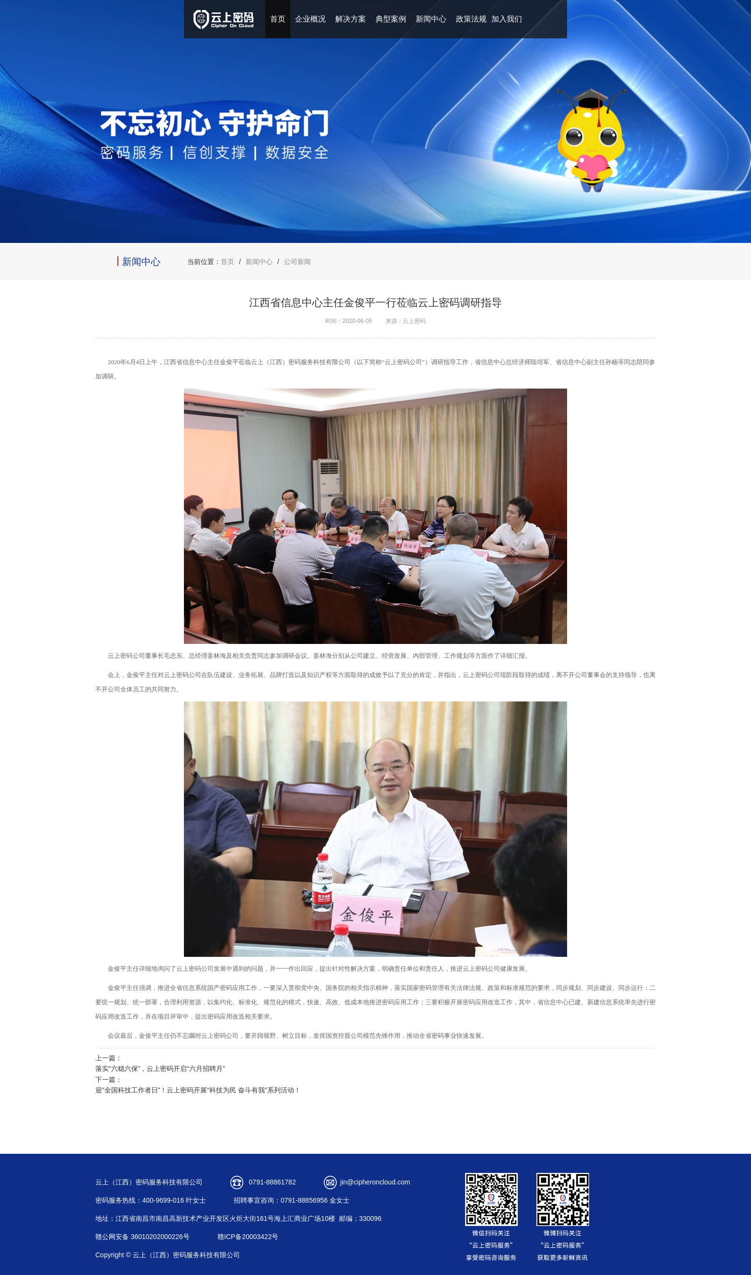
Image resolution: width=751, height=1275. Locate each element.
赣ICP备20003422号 (248, 1237)
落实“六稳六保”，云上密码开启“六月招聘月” (160, 1068)
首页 (277, 19)
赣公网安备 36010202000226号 (142, 1237)
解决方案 (350, 19)
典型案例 (391, 19)
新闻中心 (431, 19)
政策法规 (471, 19)
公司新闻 (297, 261)
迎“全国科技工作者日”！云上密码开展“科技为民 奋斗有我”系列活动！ (198, 1090)
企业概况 (310, 19)
